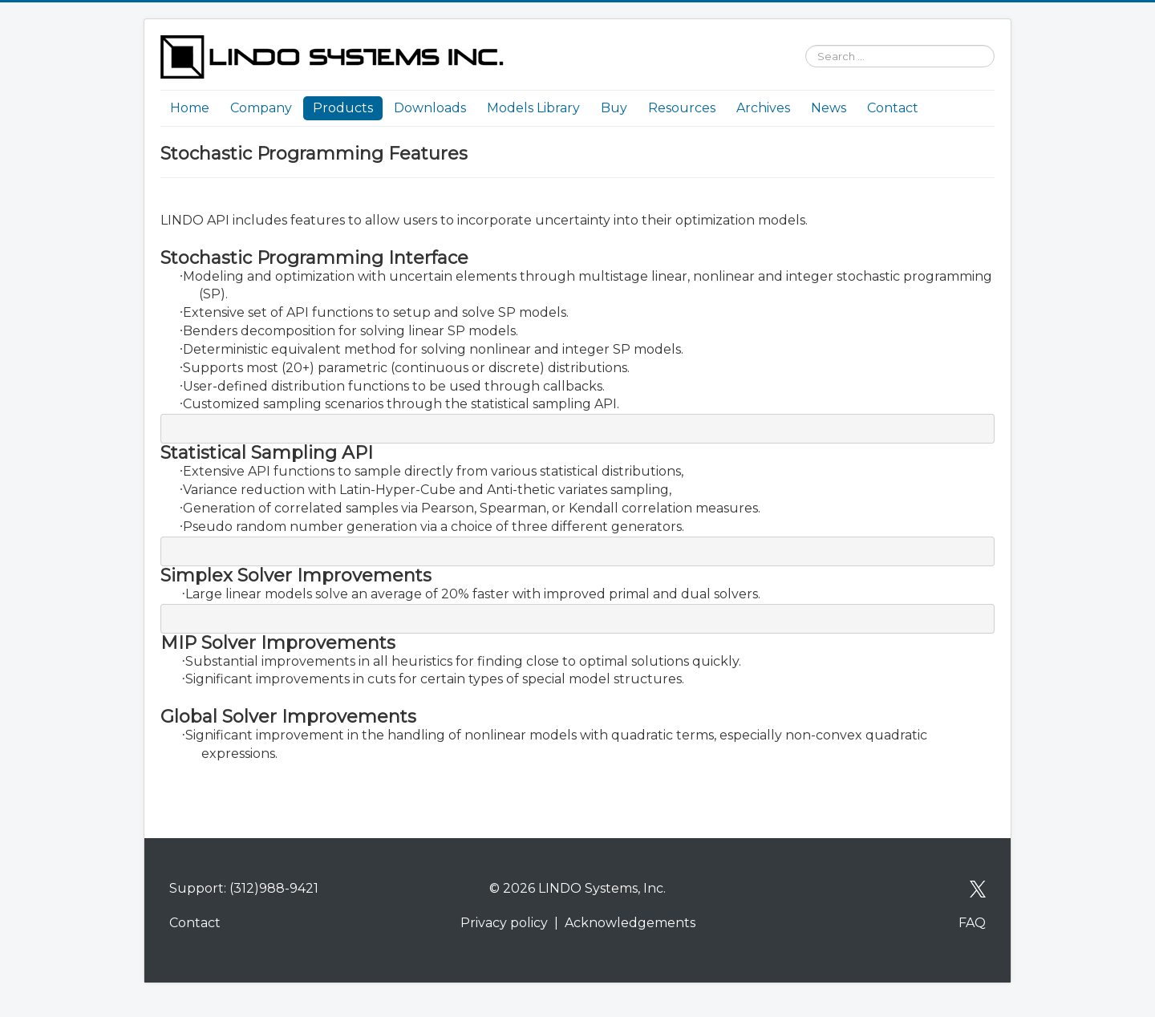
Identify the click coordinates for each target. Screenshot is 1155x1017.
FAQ (972, 922)
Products (343, 107)
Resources (681, 107)
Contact (892, 107)
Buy (614, 107)
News (828, 107)
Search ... (797, 35)
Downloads (430, 107)
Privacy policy (504, 922)
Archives (763, 107)
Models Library (533, 107)
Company (261, 107)
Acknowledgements (630, 922)
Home (189, 107)
